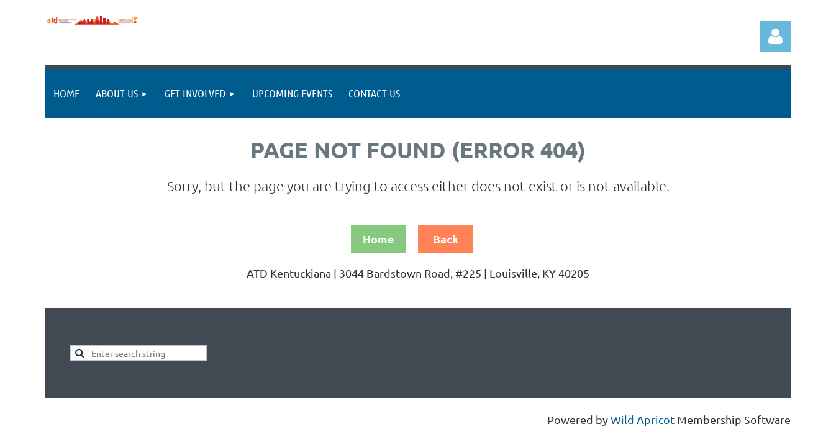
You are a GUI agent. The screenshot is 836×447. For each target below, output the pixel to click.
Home (378, 239)
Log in (775, 36)
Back (445, 239)
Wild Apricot (643, 419)
